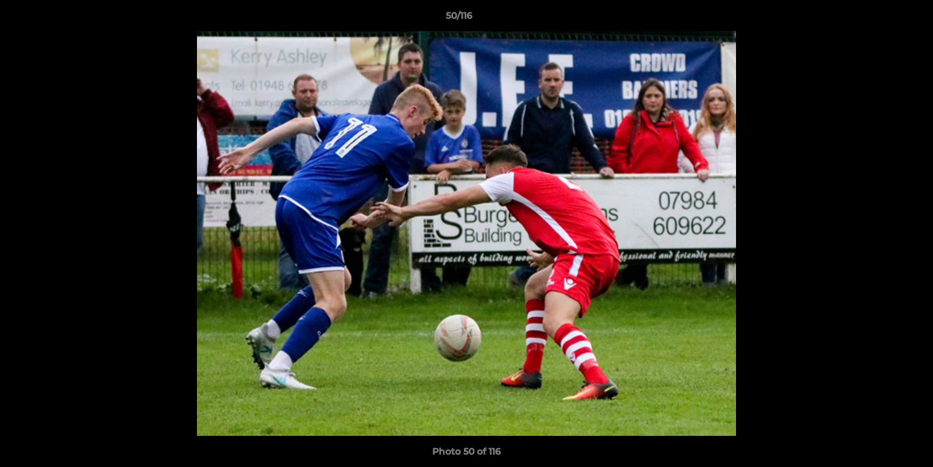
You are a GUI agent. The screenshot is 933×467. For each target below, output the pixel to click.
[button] (878, 19)
